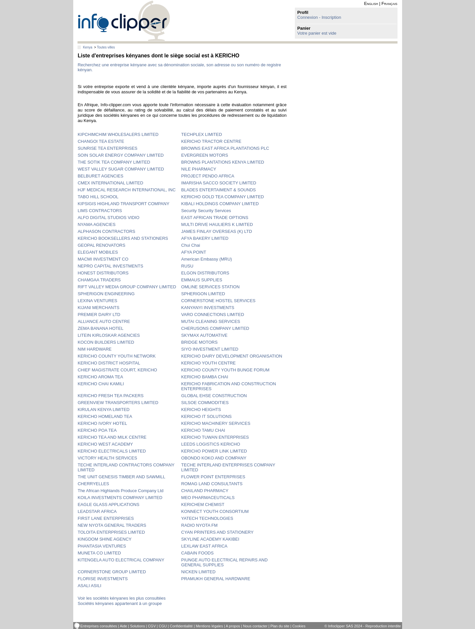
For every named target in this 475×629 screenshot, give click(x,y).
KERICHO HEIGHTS (201, 409)
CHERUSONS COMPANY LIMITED (215, 328)
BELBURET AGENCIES (100, 175)
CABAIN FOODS (197, 552)
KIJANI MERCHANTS (98, 307)
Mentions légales (209, 626)
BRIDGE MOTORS (199, 342)
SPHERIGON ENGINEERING (106, 293)
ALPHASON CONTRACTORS (106, 231)
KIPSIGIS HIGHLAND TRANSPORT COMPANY (123, 203)
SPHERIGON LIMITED (203, 293)
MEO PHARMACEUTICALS (208, 497)
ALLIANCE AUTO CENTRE (104, 321)
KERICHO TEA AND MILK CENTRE (112, 437)
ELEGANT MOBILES (98, 252)
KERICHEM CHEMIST (202, 504)
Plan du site (279, 626)
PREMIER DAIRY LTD (99, 314)
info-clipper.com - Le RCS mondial (124, 20)
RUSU (187, 266)
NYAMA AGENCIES (96, 224)
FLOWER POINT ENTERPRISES (213, 476)
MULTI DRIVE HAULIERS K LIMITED (217, 224)
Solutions (137, 626)
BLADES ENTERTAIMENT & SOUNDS (218, 189)
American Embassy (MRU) (206, 259)
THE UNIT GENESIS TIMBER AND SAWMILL (121, 476)
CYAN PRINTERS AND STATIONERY (217, 532)
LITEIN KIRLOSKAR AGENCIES (109, 335)
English (371, 3)
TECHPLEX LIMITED (201, 134)
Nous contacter (255, 626)
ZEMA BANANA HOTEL (100, 328)
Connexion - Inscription (319, 17)
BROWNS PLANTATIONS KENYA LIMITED (222, 162)
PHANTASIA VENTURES (102, 546)
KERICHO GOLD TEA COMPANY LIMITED (222, 196)
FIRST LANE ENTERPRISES (106, 518)
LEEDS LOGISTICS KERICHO (210, 444)
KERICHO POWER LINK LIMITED (214, 451)
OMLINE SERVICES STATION (210, 286)
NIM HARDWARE (94, 349)
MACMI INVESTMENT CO (103, 259)
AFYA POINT (193, 252)
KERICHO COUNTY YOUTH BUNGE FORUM (225, 369)
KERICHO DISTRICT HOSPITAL (109, 363)
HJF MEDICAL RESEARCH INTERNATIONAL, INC (126, 189)
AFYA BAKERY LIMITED (204, 238)
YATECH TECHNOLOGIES (207, 518)
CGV (152, 626)
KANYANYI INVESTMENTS (207, 307)
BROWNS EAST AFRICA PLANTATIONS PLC (225, 148)
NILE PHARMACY (198, 169)
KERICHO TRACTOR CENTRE (211, 141)
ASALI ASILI (89, 585)
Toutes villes (106, 47)
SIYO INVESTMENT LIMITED (209, 349)
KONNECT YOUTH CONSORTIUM (214, 511)
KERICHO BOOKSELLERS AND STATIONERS (123, 238)
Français (389, 3)
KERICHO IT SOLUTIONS (206, 416)
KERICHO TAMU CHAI (203, 430)
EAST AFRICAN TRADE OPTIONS (214, 217)
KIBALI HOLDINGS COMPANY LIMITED (220, 203)
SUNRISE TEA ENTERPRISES (107, 148)
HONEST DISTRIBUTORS (103, 272)
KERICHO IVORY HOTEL (102, 423)
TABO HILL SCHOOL (98, 196)
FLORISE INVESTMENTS (103, 578)
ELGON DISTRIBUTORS (205, 272)
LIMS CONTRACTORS (100, 210)
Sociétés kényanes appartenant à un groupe (120, 603)
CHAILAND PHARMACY (204, 490)
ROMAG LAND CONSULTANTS (211, 483)
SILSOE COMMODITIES (205, 402)
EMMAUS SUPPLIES (201, 279)
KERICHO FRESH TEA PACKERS (110, 395)
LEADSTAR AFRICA (97, 511)
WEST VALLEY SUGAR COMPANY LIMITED (121, 169)
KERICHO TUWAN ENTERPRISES (215, 437)
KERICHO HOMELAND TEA (105, 416)
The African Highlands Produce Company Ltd (120, 490)
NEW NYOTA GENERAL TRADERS (112, 525)
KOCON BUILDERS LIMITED (106, 342)
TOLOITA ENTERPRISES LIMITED (111, 532)
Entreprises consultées (98, 626)
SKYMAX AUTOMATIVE (204, 335)
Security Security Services (206, 210)
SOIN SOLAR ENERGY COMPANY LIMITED (121, 155)
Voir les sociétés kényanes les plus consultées (122, 598)
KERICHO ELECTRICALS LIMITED (112, 451)
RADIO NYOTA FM (199, 525)
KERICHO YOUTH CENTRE (208, 363)
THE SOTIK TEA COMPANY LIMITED (114, 162)
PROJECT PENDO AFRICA (207, 175)
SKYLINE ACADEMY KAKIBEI (210, 539)
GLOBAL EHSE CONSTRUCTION (214, 395)
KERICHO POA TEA (97, 430)
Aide (123, 626)
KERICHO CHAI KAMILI (101, 383)
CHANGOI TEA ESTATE (101, 141)
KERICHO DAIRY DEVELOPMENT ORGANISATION (231, 356)
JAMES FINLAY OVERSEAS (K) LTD (216, 231)
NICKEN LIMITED (198, 571)
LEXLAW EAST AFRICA (204, 546)
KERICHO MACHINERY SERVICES (215, 423)
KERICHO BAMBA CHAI (204, 376)
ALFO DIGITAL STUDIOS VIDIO (108, 217)
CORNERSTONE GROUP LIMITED (112, 571)
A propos (233, 626)
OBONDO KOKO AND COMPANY (213, 458)
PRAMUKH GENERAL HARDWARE (215, 578)
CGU (163, 626)
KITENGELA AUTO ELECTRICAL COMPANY (121, 559)
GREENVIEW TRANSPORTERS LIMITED (118, 402)
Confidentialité (181, 626)
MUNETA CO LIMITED (99, 552)
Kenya (87, 47)
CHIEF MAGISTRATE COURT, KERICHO (117, 369)
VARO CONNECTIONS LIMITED (212, 314)
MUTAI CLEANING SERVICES (210, 321)
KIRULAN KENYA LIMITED (103, 409)
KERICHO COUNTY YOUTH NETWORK (116, 356)
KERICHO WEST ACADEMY (105, 444)
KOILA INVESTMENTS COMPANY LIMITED (120, 497)
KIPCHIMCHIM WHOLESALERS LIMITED (118, 134)
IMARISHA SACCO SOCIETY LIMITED (218, 182)
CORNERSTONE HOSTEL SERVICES (218, 300)
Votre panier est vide (316, 33)
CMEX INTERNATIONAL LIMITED (110, 182)
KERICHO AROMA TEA (100, 376)
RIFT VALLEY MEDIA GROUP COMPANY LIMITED (127, 286)
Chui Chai (190, 245)
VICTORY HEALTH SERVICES (107, 458)
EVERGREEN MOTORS (204, 155)
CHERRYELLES (93, 483)
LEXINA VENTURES (97, 300)
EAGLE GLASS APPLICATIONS (108, 504)
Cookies (298, 626)
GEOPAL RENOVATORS (101, 245)
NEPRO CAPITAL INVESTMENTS (110, 266)
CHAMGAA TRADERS (99, 279)
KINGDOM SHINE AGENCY (104, 539)
